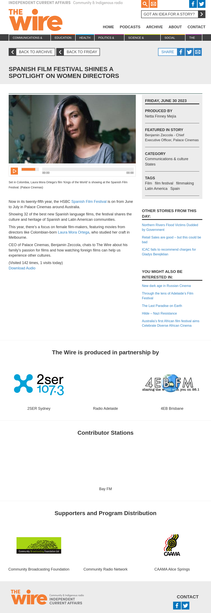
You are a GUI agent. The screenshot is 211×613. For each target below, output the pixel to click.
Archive (154, 27)
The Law (192, 38)
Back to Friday (78, 52)
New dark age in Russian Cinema (166, 286)
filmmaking (185, 183)
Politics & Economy (106, 38)
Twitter (201, 4)
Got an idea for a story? (174, 14)
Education (63, 37)
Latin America (156, 189)
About (175, 27)
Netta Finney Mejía (160, 116)
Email (153, 4)
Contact (196, 27)
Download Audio (22, 268)
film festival (164, 183)
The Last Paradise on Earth (162, 306)
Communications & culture (27, 38)
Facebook (193, 4)
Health (84, 37)
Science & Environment (138, 38)
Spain (175, 189)
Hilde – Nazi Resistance (159, 313)
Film (148, 183)
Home (108, 27)
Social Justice (170, 38)
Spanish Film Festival (89, 202)
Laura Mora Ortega (73, 232)
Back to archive (32, 52)
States (150, 164)
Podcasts (130, 27)
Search (145, 4)
